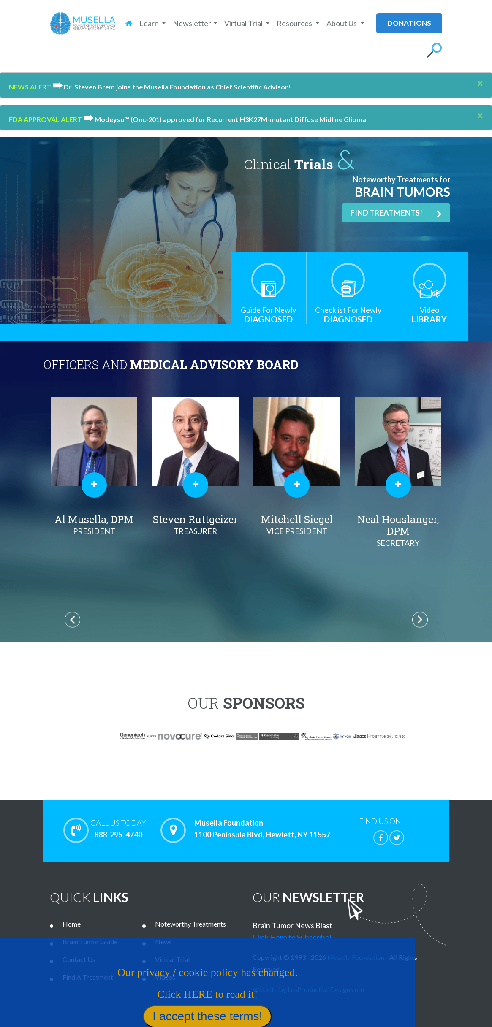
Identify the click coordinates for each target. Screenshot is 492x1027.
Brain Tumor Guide (90, 942)
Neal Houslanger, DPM (398, 530)
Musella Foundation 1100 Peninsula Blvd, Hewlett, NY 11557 (262, 829)
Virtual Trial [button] (244, 23)
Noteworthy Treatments (190, 924)
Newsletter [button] (192, 23)
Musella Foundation (355, 957)
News (163, 942)
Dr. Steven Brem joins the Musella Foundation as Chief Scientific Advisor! (171, 87)
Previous (72, 619)
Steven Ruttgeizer (195, 524)
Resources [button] (295, 23)
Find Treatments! (396, 213)
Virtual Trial (172, 959)
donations (409, 23)
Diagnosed (268, 314)
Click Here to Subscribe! (292, 937)
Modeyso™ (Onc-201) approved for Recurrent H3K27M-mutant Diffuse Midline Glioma (224, 119)
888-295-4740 (118, 828)
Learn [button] (149, 23)
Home (72, 924)
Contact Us (79, 959)
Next (420, 619)
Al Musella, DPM (94, 524)
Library (429, 314)
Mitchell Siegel (296, 524)
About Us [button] (342, 23)
